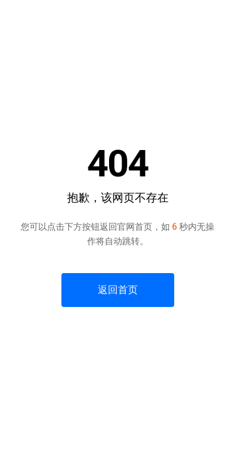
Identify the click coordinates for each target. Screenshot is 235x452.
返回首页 (118, 290)
